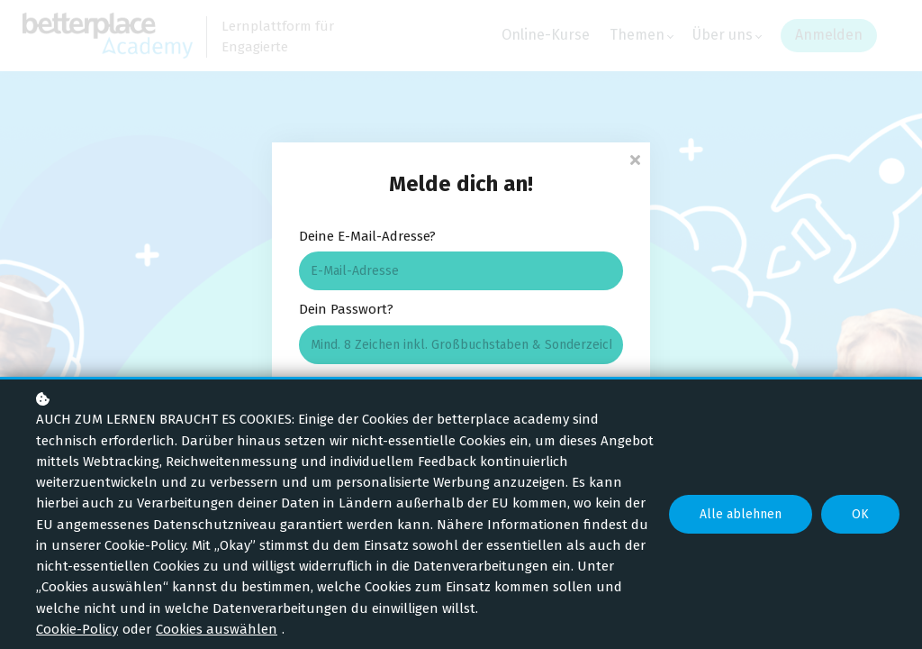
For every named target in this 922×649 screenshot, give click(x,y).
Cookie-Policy (77, 629)
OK (860, 514)
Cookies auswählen (216, 629)
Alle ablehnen (741, 514)
